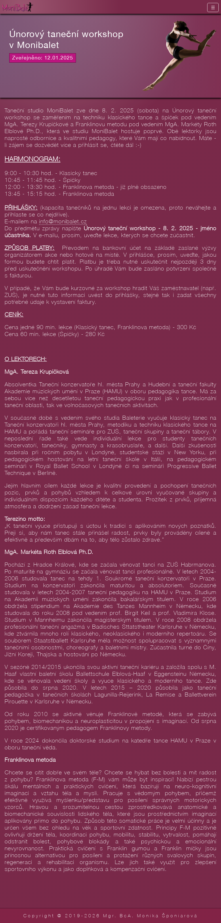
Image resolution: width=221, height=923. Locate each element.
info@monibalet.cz (63, 221)
